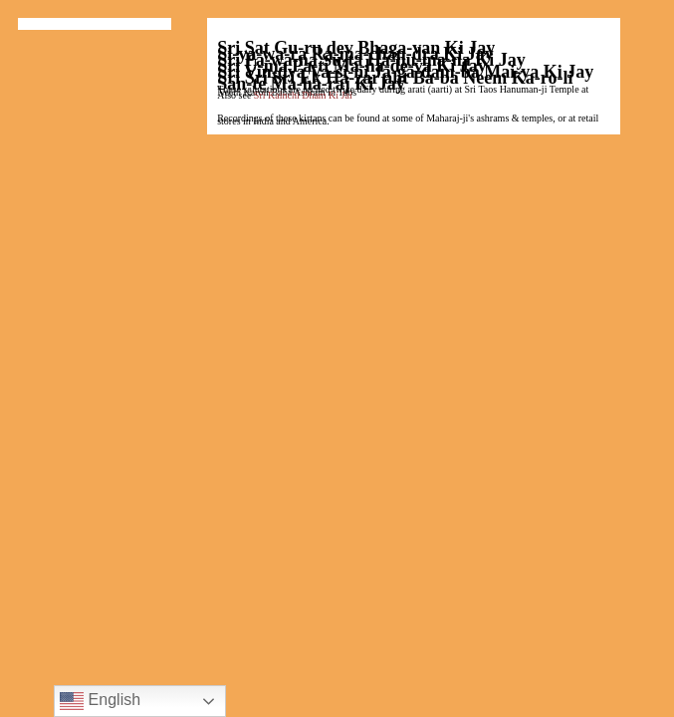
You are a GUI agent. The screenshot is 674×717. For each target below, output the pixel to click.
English (100, 701)
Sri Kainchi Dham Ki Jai (303, 95)
